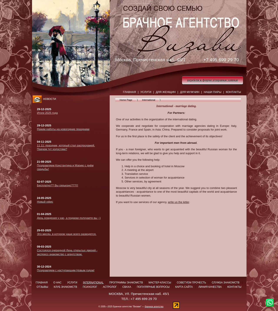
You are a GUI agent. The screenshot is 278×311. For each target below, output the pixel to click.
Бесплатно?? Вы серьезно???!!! (57, 185)
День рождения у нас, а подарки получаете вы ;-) (69, 218)
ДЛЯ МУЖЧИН (189, 92)
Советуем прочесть (191, 282)
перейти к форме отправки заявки (212, 80)
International (148, 100)
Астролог (110, 286)
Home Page (126, 100)
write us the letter (178, 202)
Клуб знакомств (65, 286)
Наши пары (212, 92)
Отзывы (42, 286)
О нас (57, 282)
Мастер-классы (160, 282)
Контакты (233, 92)
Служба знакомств (226, 282)
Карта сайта (184, 286)
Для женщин (165, 92)
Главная (129, 92)
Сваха (126, 286)
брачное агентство (154, 306)
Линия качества (210, 286)
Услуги (145, 92)
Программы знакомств (126, 282)
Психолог (90, 286)
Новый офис (45, 201)
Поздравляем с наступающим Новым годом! (65, 270)
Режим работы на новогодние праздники (63, 129)
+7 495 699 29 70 (221, 59)
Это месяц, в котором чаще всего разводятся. (66, 234)
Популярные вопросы (153, 286)
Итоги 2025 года (47, 112)
